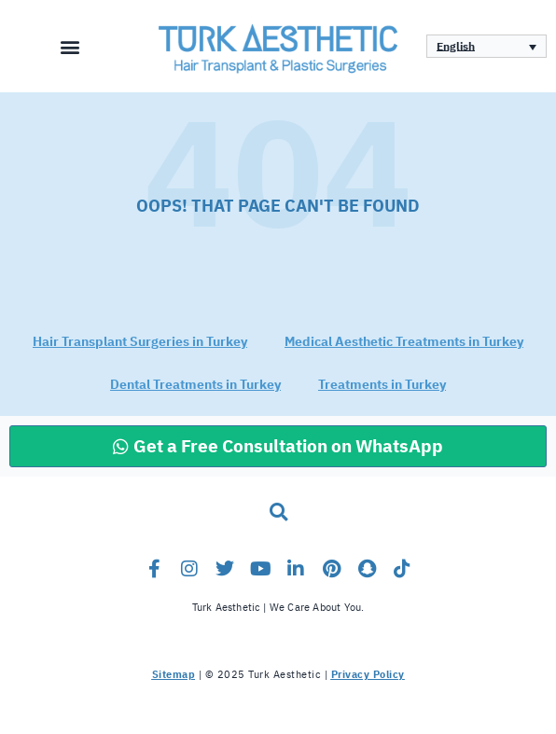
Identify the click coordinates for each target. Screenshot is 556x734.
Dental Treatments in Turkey (195, 385)
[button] (69, 46)
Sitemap (174, 675)
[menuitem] (486, 46)
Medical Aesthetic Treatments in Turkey (404, 342)
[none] (486, 46)
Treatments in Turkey (382, 385)
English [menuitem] (456, 46)
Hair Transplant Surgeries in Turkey (140, 342)
